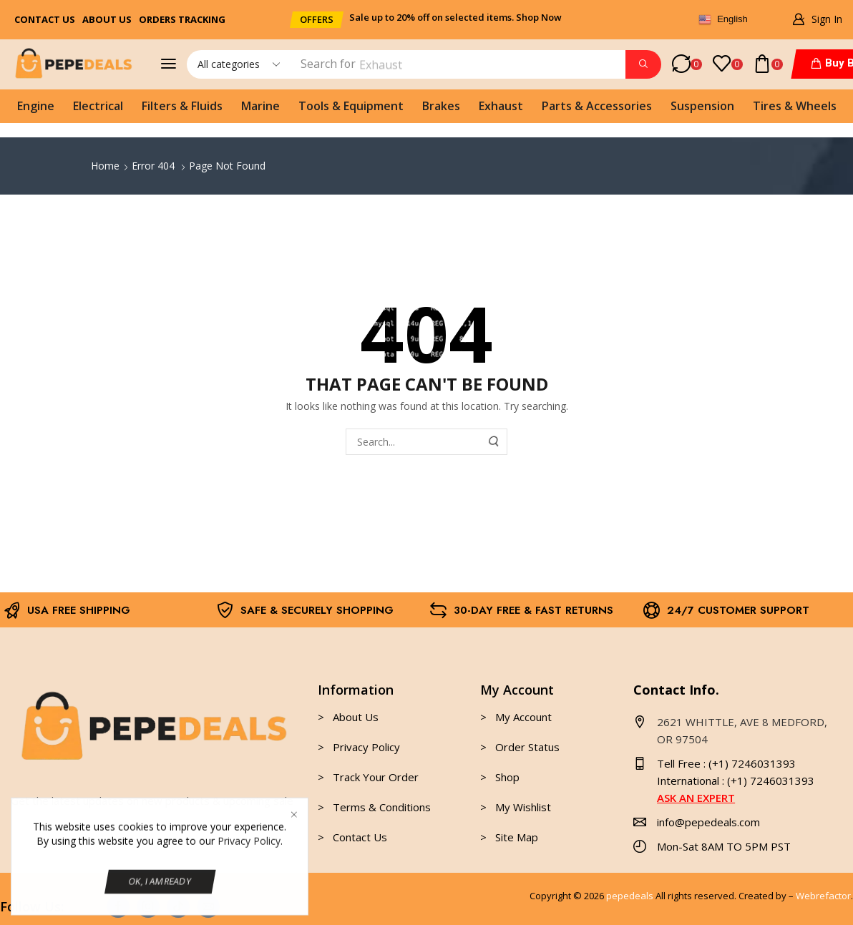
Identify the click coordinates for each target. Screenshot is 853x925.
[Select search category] (237, 64)
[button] (316, 19)
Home (105, 165)
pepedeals (629, 895)
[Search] (643, 64)
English (723, 20)
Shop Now (539, 17)
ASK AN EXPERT (696, 798)
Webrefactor (823, 895)
